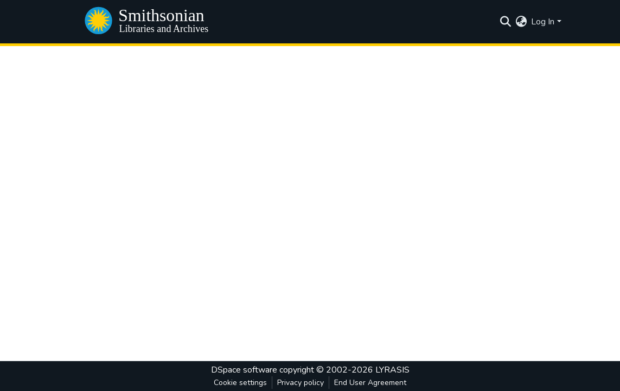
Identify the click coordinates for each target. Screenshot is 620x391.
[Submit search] (505, 21)
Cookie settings (240, 382)
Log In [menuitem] (542, 22)
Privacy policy (300, 382)
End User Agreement (370, 382)
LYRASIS (392, 370)
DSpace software (244, 370)
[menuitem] (521, 21)
